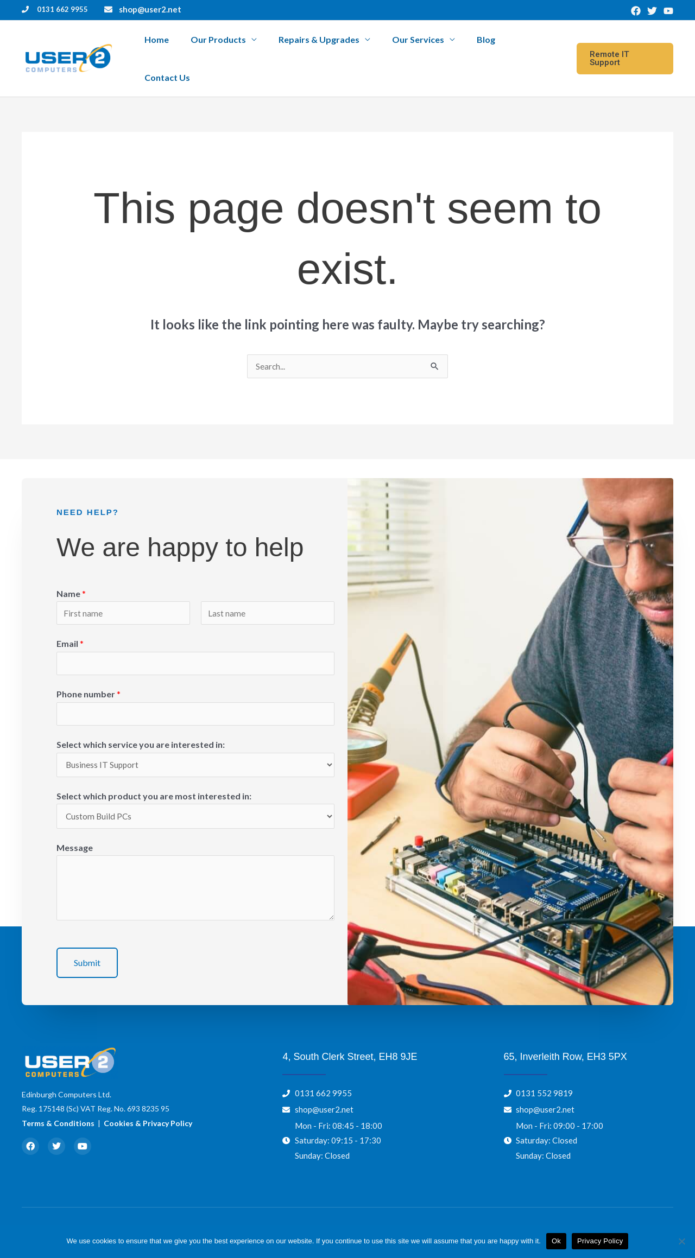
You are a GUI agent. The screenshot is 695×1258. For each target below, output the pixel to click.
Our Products (248, 46)
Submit (87, 943)
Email (70, 620)
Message (74, 828)
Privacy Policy (600, 1241)
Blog (488, 46)
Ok (556, 1241)
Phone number (88, 671)
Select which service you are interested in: (140, 722)
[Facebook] (636, 11)
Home (196, 46)
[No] (681, 1241)
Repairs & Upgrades (339, 46)
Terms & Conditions (58, 1103)
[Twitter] (652, 11)
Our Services (429, 46)
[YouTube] (668, 11)
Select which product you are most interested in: (153, 775)
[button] (624, 46)
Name (71, 568)
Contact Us (532, 46)
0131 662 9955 (62, 9)
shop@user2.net (150, 9)
